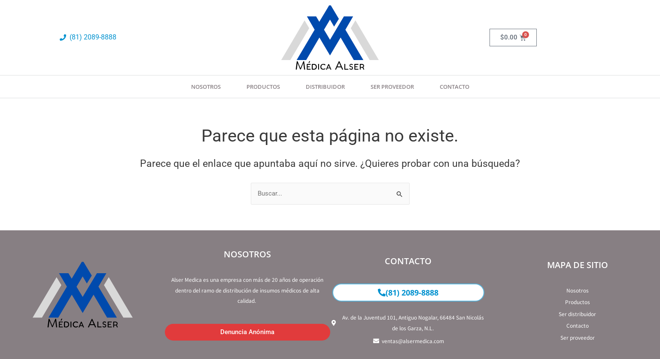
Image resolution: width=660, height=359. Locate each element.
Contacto (454, 87)
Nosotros (206, 87)
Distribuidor (325, 87)
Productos (263, 87)
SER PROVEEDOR (392, 87)
